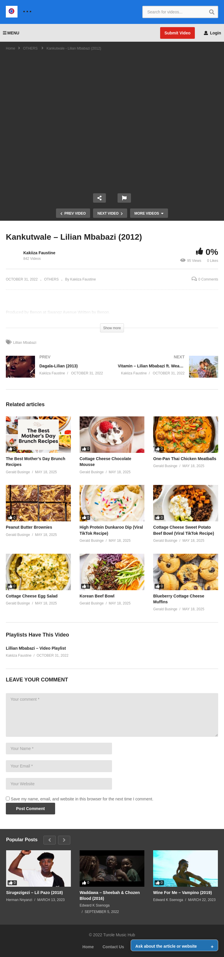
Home (88, 946)
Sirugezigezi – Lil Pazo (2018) (34, 892)
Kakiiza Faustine (39, 252)
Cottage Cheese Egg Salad (31, 596)
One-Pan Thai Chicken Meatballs (184, 458)
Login (212, 33)
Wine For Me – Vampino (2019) (182, 892)
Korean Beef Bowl (97, 596)
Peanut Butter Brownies (29, 527)
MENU (11, 33)
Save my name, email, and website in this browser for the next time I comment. (82, 799)
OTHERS (51, 279)
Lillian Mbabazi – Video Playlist (36, 648)
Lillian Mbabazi (24, 343)
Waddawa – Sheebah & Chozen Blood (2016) (110, 895)
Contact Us (113, 946)
